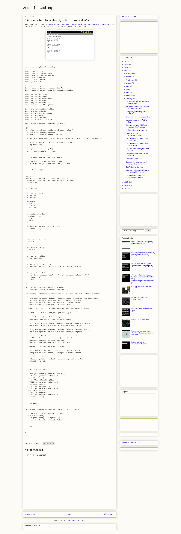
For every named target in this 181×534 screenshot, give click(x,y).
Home (70, 514)
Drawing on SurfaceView (140, 320)
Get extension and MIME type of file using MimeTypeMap (137, 126)
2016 (126, 61)
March (128, 92)
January (129, 99)
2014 (126, 68)
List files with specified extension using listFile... (137, 102)
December (130, 74)
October (129, 77)
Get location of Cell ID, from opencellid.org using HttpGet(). (142, 265)
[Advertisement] (139, 36)
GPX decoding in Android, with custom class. (137, 144)
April (128, 89)
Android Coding (37, 8)
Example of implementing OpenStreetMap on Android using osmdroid (143, 333)
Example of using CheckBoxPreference (139, 343)
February (129, 96)
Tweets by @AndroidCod (131, 442)
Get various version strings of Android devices (136, 163)
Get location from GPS (134, 159)
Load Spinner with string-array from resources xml (142, 243)
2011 (126, 185)
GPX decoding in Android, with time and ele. (137, 139)
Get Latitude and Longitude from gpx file (64, 24)
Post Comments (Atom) (76, 520)
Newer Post (30, 514)
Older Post (109, 514)
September (130, 80)
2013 (126, 71)
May (128, 86)
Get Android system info (134, 167)
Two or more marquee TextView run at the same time (137, 108)
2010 (126, 188)
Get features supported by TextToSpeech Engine (135, 176)
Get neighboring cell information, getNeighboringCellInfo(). (143, 254)
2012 (126, 182)
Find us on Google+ (129, 16)
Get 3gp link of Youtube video (141, 287)
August (129, 83)
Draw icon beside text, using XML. (138, 117)
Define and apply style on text (136, 130)
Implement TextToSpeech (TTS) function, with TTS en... (137, 171)
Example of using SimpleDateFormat (133, 134)
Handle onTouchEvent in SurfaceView (140, 299)
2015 (126, 64)
